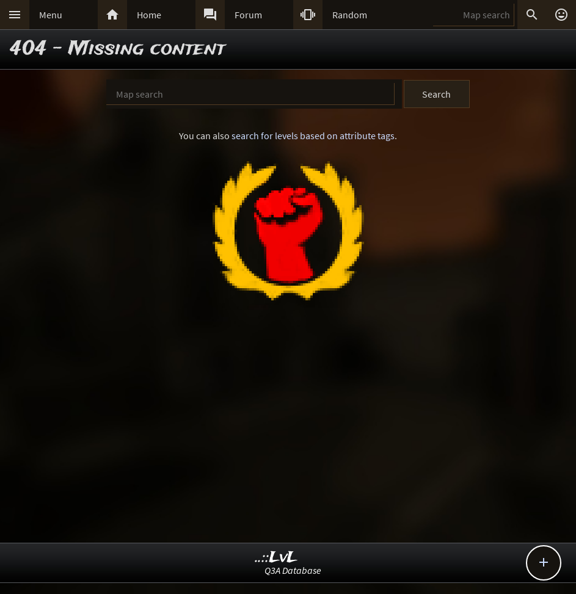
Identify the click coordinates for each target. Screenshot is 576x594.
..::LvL (276, 557)
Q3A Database (292, 570)
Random (349, 15)
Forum (248, 15)
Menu (50, 15)
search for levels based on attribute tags (313, 135)
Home (149, 15)
